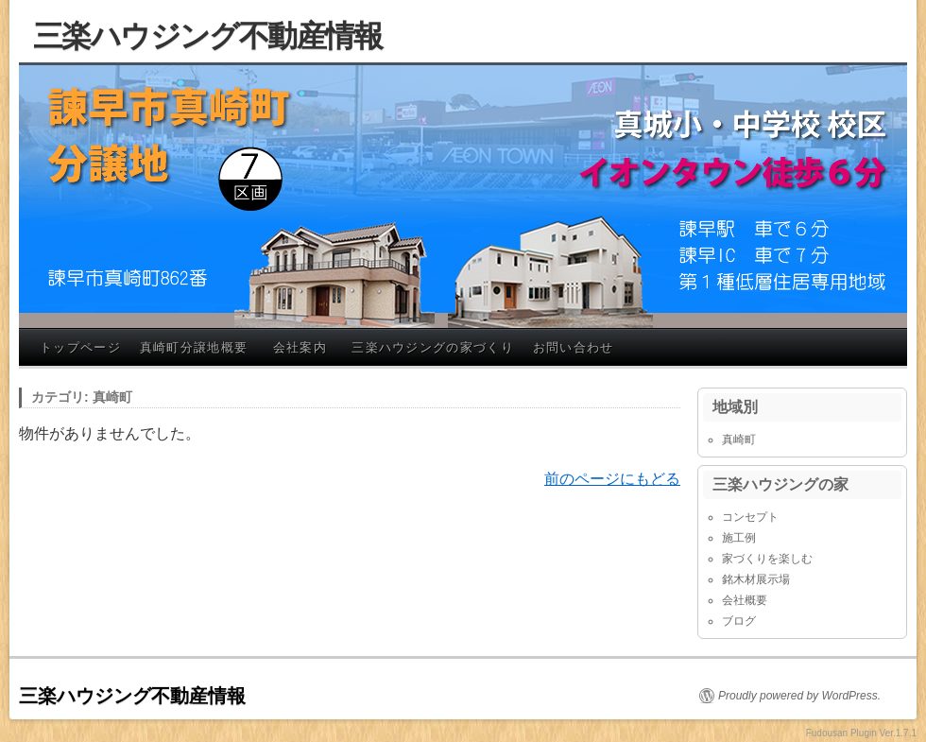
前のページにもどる (612, 479)
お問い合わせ (573, 347)
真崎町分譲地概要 (194, 347)
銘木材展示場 (756, 579)
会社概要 (744, 600)
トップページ (80, 347)
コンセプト (750, 517)
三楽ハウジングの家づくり (433, 347)
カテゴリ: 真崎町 (81, 397)
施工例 (739, 537)
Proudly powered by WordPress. (799, 695)
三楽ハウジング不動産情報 (208, 36)
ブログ (739, 621)
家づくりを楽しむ (767, 558)
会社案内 (300, 347)
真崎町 (739, 439)
